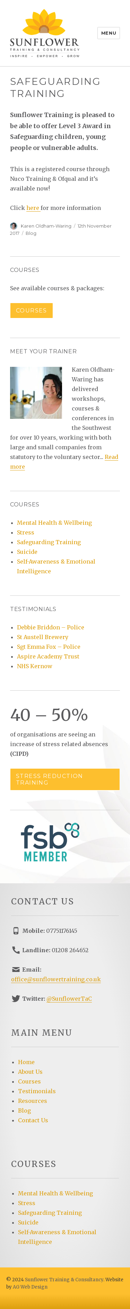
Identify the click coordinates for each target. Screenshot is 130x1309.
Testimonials (37, 1091)
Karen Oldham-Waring (46, 226)
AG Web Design (30, 1287)
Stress (25, 532)
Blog (31, 233)
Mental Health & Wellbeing (54, 522)
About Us (30, 1071)
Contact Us (33, 1120)
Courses (31, 310)
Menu (108, 33)
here (33, 207)
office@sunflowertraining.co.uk (56, 979)
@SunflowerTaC (69, 998)
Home (26, 1062)
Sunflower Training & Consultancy (64, 1280)
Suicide (27, 551)
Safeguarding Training (49, 542)
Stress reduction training (49, 779)
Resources (32, 1100)
